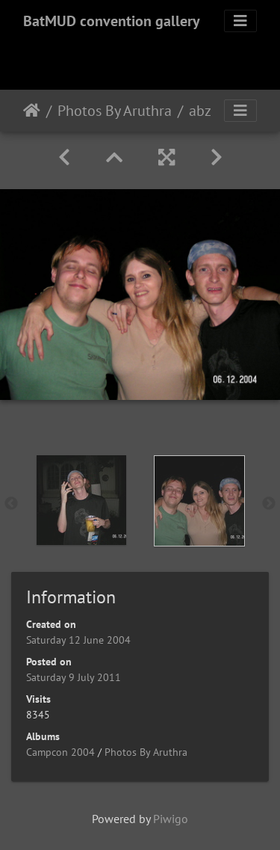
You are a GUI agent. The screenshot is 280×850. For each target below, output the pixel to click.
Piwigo (170, 818)
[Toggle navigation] (240, 21)
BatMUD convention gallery (111, 21)
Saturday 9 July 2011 (73, 677)
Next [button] (268, 503)
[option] (81, 500)
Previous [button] (11, 503)
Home (31, 110)
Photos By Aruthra (114, 110)
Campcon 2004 (60, 752)
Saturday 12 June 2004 (78, 640)
